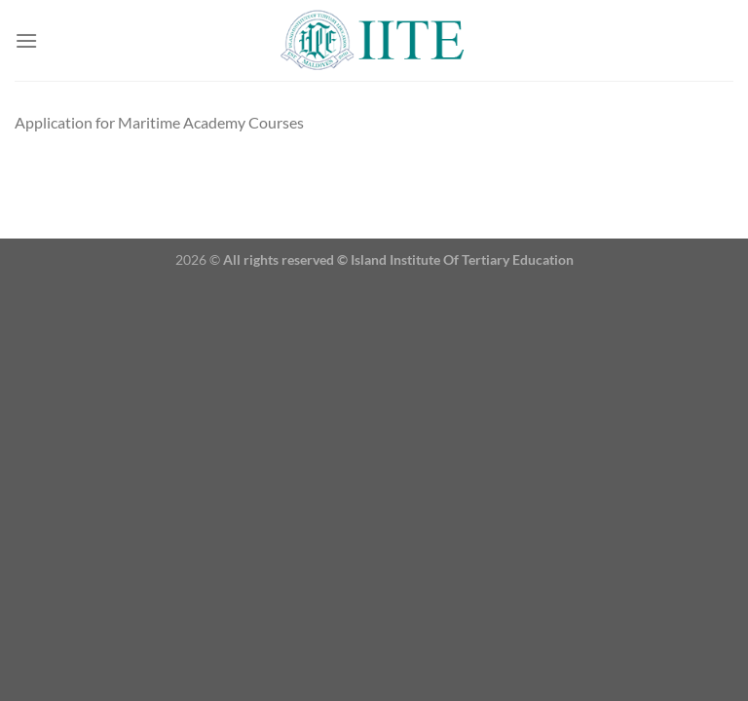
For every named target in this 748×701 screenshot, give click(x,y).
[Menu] (26, 40)
